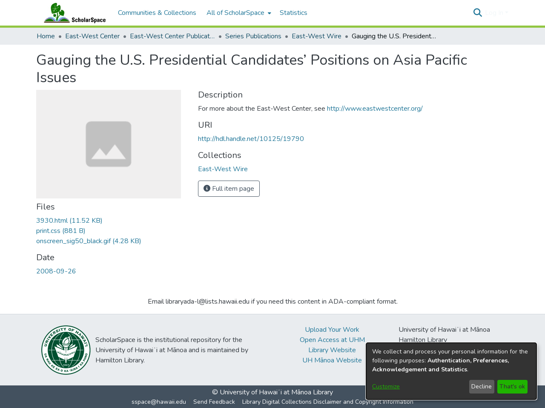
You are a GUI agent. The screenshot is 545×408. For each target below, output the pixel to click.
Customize (386, 386)
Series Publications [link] (253, 36)
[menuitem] (238, 13)
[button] (477, 13)
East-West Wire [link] (316, 36)
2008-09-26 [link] (56, 271)
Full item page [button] (229, 188)
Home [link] (46, 36)
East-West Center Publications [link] (172, 36)
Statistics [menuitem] (293, 12)
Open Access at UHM (332, 340)
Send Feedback (214, 402)
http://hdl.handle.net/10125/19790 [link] (251, 139)
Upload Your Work (332, 329)
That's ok (512, 386)
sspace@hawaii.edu (159, 402)
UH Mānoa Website (332, 360)
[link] (69, 220)
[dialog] (451, 371)
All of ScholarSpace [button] (235, 12)
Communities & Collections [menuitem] (157, 12)
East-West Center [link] (92, 36)
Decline (481, 386)
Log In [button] (495, 12)
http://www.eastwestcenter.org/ (375, 108)
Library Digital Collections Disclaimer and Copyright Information (327, 402)
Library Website (332, 350)
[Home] (72, 12)
